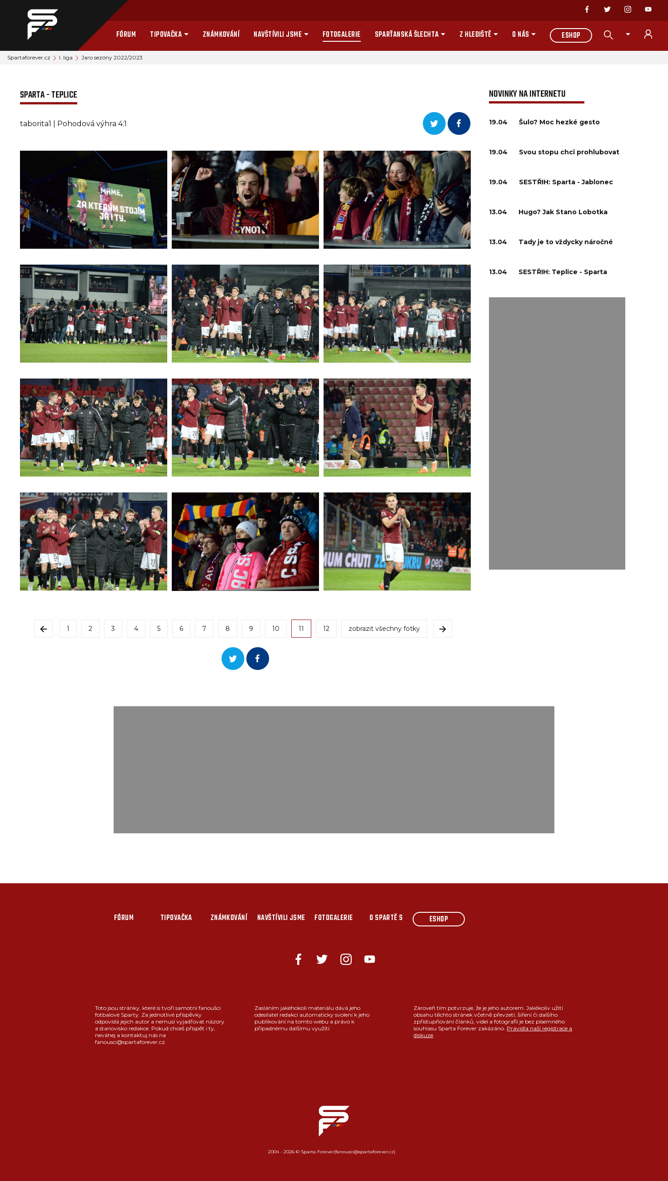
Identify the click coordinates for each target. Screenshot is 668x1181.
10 (275, 629)
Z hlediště (475, 35)
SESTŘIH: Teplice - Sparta (562, 272)
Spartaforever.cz (28, 57)
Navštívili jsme (278, 35)
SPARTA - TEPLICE (48, 95)
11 (301, 629)
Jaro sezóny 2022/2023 (112, 57)
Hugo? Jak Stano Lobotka (563, 212)
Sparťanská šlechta (407, 35)
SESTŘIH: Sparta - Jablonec (566, 182)
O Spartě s (386, 918)
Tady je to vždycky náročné (565, 242)
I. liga (66, 57)
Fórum (126, 35)
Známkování (221, 35)
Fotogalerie (342, 35)
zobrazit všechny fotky (384, 629)
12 (326, 629)
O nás (520, 35)
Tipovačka (166, 35)
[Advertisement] (557, 433)
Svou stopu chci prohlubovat (569, 152)
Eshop (571, 36)
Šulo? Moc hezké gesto (559, 122)
